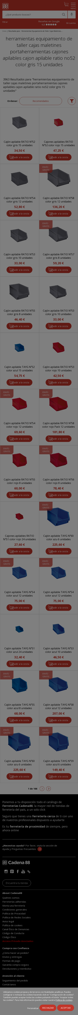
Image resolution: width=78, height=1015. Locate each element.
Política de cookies (64, 1000)
